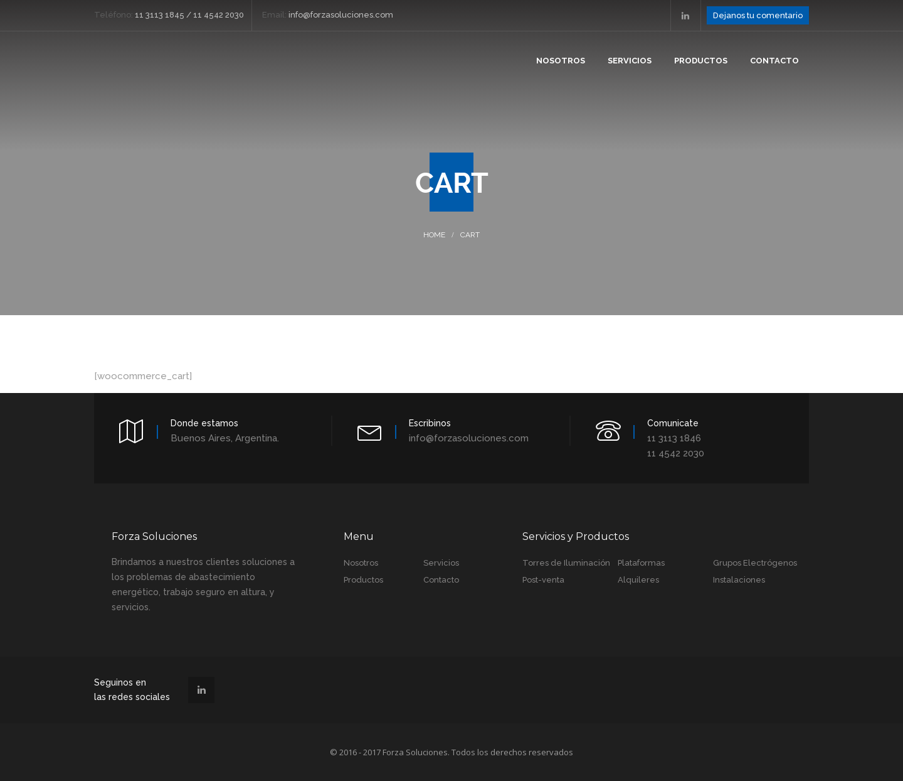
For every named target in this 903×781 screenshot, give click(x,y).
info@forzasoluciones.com (469, 438)
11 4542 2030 (675, 453)
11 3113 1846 (674, 438)
